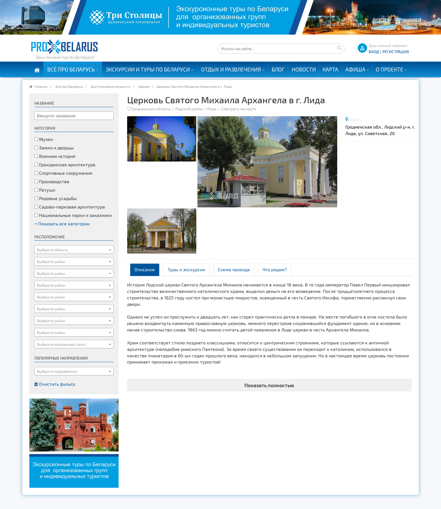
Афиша (355, 69)
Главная (41, 86)
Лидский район (189, 108)
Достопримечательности (110, 86)
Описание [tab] (144, 269)
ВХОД (374, 51)
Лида (211, 108)
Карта (330, 69)
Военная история (54, 156)
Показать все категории (62, 223)
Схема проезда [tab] (234, 269)
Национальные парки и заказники (73, 215)
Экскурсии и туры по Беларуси (148, 69)
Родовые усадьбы (55, 198)
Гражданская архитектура (64, 164)
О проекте (389, 69)
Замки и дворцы (54, 147)
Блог (278, 69)
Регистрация (395, 51)
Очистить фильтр (54, 384)
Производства (51, 181)
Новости (304, 69)
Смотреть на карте (239, 108)
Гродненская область (151, 108)
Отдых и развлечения (231, 69)
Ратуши (44, 189)
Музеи (43, 139)
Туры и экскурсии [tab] (186, 269)
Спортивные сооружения (63, 173)
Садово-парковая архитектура (69, 206)
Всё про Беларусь (71, 69)
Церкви (144, 86)
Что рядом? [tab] (274, 269)
